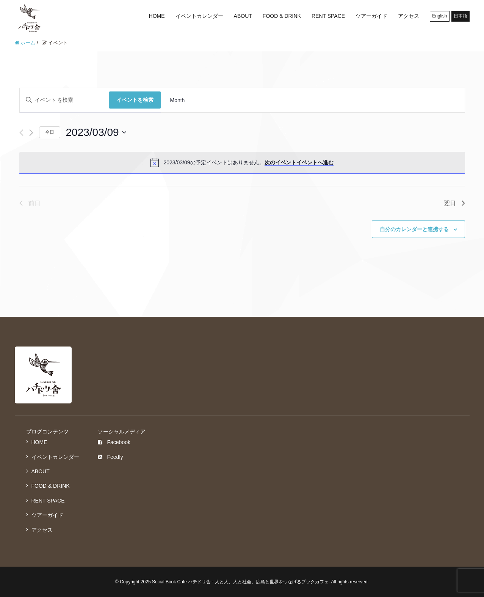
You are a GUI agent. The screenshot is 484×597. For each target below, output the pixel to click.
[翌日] (31, 132)
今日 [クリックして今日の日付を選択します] (49, 132)
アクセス (408, 16)
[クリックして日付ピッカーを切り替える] (96, 132)
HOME (157, 16)
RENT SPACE (328, 16)
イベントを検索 (135, 100)
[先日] (21, 132)
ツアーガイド (371, 16)
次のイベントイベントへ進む (299, 162)
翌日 (454, 203)
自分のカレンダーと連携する (414, 229)
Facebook (114, 442)
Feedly (110, 457)
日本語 (460, 16)
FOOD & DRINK (282, 16)
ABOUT (243, 16)
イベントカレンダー (199, 16)
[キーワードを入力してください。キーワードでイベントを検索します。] (64, 100)
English (439, 16)
